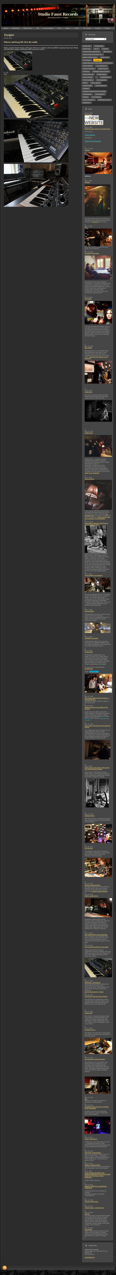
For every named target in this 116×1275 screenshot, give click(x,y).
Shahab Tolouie (89, 815)
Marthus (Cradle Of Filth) (92, 1165)
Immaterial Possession (92, 253)
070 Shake (88, 299)
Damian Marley (89, 611)
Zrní (86, 1099)
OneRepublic (89, 652)
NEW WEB (88, 114)
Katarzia (87, 182)
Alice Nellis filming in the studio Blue (96, 934)
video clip (95, 222)
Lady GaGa (88, 1229)
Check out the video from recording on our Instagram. (97, 517)
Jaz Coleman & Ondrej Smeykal (95, 1059)
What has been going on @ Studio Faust (97, 129)
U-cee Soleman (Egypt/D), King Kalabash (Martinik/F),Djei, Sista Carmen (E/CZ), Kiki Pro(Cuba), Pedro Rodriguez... (97, 1175)
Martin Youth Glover (91, 1139)
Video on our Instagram (92, 473)
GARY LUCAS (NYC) (91, 896)
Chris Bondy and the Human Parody (96, 996)
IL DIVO (87, 1214)
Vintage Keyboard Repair (93, 885)
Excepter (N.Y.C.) (90, 1030)
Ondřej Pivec (89, 433)
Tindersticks (88, 392)
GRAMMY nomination (91, 638)
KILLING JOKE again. (91, 1201)
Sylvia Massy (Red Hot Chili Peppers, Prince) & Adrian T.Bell (96, 524)
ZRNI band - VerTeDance (93, 982)
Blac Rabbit (88, 348)
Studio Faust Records (58, 14)
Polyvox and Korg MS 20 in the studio (96, 947)
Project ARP (88, 1013)
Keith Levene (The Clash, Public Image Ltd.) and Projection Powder (97, 768)
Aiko (86, 228)
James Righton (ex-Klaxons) (93, 575)
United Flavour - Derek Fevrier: (94, 1208)
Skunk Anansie (89, 479)
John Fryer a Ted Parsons (93, 1152)
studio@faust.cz (90, 1257)
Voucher (87, 150)
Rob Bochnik (89, 848)
